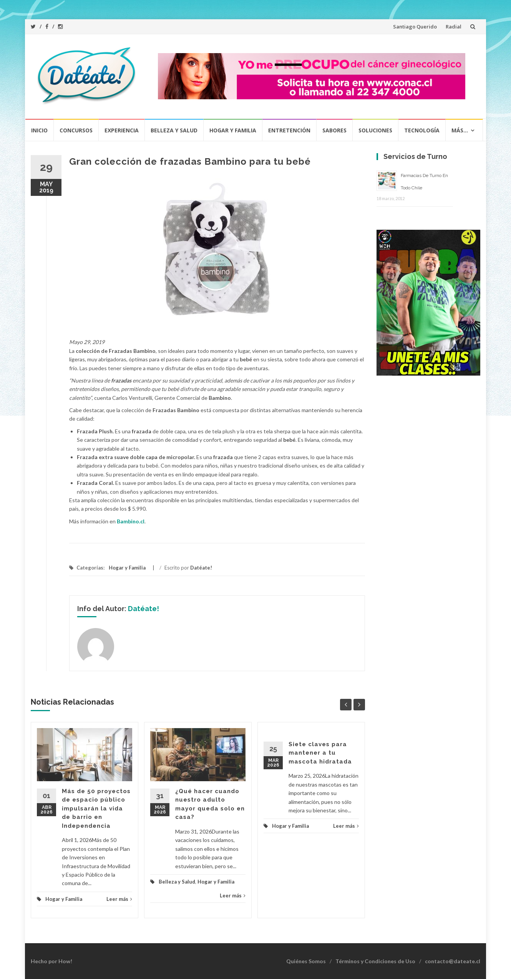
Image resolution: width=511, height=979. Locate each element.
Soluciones (375, 130)
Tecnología (422, 130)
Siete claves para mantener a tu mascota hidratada (320, 753)
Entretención (289, 130)
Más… (459, 130)
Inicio (39, 130)
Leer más (119, 899)
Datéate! (201, 568)
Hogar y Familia (232, 130)
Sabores (334, 130)
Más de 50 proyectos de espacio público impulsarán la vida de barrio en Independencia (96, 808)
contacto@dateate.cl (452, 961)
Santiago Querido (415, 26)
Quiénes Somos (306, 961)
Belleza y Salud (174, 130)
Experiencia (122, 130)
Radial (453, 26)
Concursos (76, 130)
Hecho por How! (51, 961)
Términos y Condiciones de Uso (375, 961)
